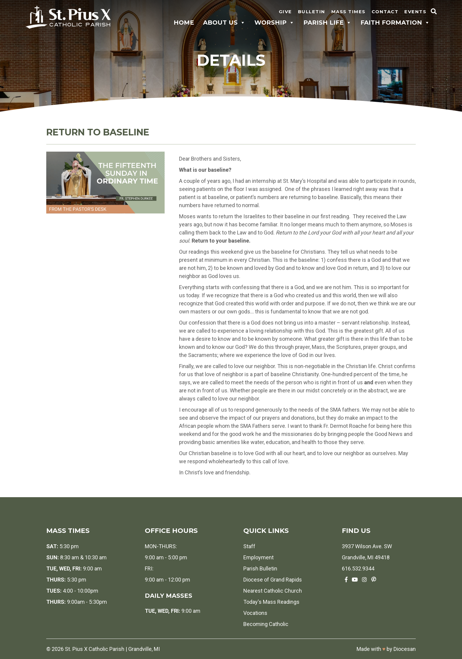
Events (415, 11)
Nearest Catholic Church (272, 591)
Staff (249, 546)
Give (285, 11)
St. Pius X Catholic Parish (94, 649)
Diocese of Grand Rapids (272, 579)
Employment (258, 557)
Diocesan (405, 649)
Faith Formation (395, 23)
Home (184, 22)
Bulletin (311, 11)
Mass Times (348, 11)
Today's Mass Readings (271, 602)
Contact (385, 11)
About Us (224, 23)
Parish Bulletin (260, 568)
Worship (274, 23)
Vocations (255, 613)
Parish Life (327, 23)
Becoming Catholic (265, 624)
